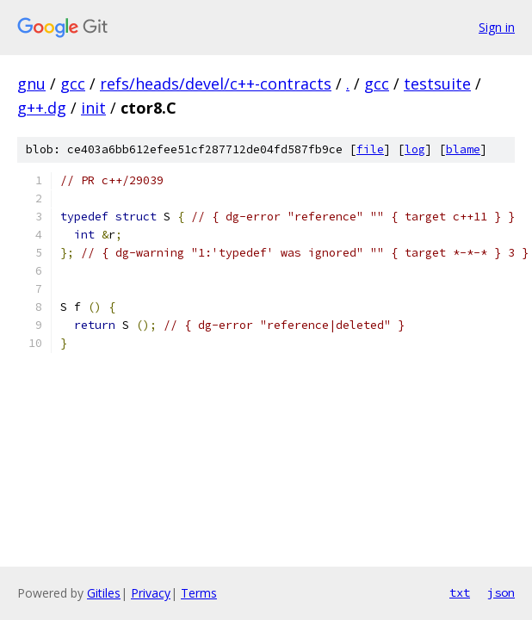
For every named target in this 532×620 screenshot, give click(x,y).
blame (463, 149)
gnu (31, 83)
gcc (72, 83)
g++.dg (41, 107)
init (93, 107)
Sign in (497, 27)
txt (459, 592)
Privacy (150, 593)
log (415, 149)
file (370, 149)
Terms (199, 593)
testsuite (437, 83)
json (501, 592)
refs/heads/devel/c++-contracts (215, 83)
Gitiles (104, 593)
